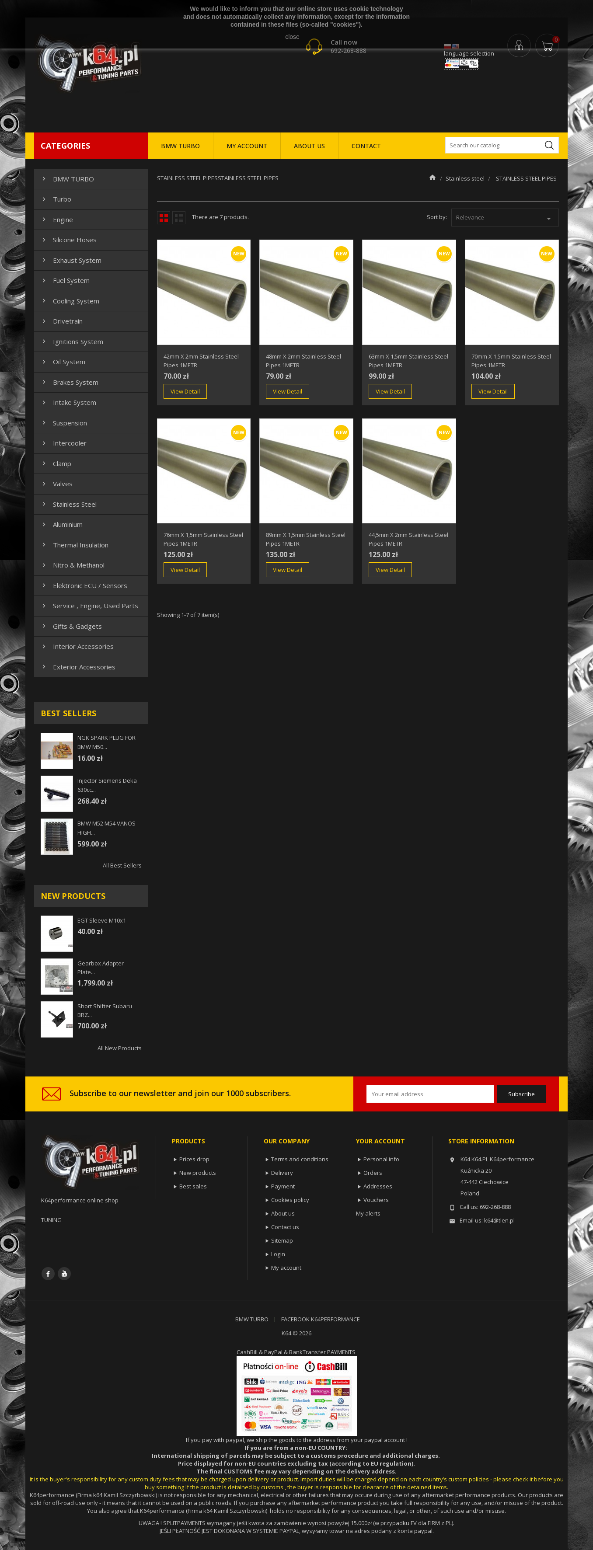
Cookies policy (290, 1200)
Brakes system (69, 382)
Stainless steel (68, 504)
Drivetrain (61, 321)
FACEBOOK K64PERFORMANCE (320, 1319)
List (178, 217)
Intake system (68, 402)
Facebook (48, 1273)
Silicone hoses (68, 239)
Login (278, 1254)
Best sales (193, 1186)
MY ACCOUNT (247, 146)
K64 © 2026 (296, 1333)
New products (197, 1173)
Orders (372, 1173)
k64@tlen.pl (499, 1220)
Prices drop (194, 1159)
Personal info (381, 1159)
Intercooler (63, 443)
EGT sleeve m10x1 (101, 920)
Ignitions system (71, 341)
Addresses (377, 1186)
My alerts (368, 1213)
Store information (481, 1141)
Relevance (505, 218)
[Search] (502, 145)
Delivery (282, 1173)
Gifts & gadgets (71, 626)
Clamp (55, 463)
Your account (380, 1141)
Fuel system (65, 280)
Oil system (62, 361)
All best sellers (122, 865)
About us (283, 1213)
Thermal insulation (74, 544)
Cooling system (69, 300)
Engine (56, 219)
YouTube (64, 1273)
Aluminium (61, 524)
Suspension (63, 422)
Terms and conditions (299, 1159)
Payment (283, 1186)
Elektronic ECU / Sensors (83, 585)
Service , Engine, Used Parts (89, 605)
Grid (163, 217)
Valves (56, 483)
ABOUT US (309, 146)
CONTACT (366, 146)
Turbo (55, 199)
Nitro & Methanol (72, 565)
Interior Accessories (77, 646)
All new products (120, 1048)
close (292, 36)
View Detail (185, 391)
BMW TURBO (180, 146)
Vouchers (376, 1200)
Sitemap (282, 1240)
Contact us (285, 1227)
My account (286, 1267)
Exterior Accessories (77, 666)
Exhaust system (70, 260)
